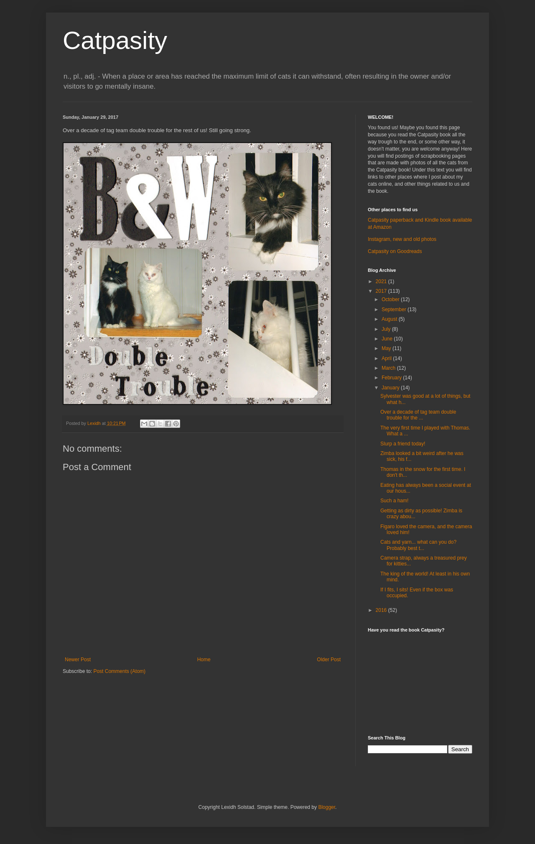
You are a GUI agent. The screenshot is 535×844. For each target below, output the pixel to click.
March (389, 368)
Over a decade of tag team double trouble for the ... (418, 415)
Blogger (326, 807)
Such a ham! (394, 501)
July (387, 329)
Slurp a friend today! (402, 444)
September (395, 309)
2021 (382, 281)
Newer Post (78, 659)
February (392, 378)
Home (204, 659)
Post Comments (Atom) (119, 671)
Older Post (329, 659)
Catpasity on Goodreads (395, 251)
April (387, 358)
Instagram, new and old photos (402, 239)
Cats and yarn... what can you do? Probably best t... (418, 545)
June (388, 339)
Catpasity (115, 40)
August (390, 319)
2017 (382, 291)
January (391, 388)
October (391, 299)
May (387, 348)
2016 (382, 610)
